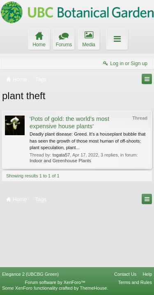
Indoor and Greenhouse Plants (60, 160)
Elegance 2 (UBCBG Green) (30, 274)
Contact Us (125, 274)
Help (147, 274)
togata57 (61, 154)
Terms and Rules (135, 282)
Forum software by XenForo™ (55, 282)
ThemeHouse (93, 288)
